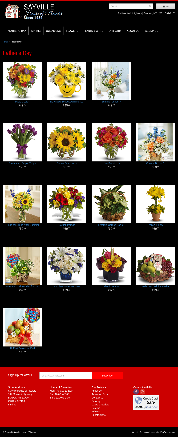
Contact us (97, 397)
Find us (12, 404)
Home (5, 42)
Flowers (72, 30)
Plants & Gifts (93, 30)
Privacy (96, 411)
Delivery (96, 401)
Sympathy (115, 30)
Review (96, 408)
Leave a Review (100, 404)
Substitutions (99, 415)
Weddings (151, 30)
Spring (36, 30)
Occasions (53, 30)
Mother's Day (17, 30)
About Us (133, 30)
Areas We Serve (100, 394)
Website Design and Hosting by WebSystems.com (153, 432)
